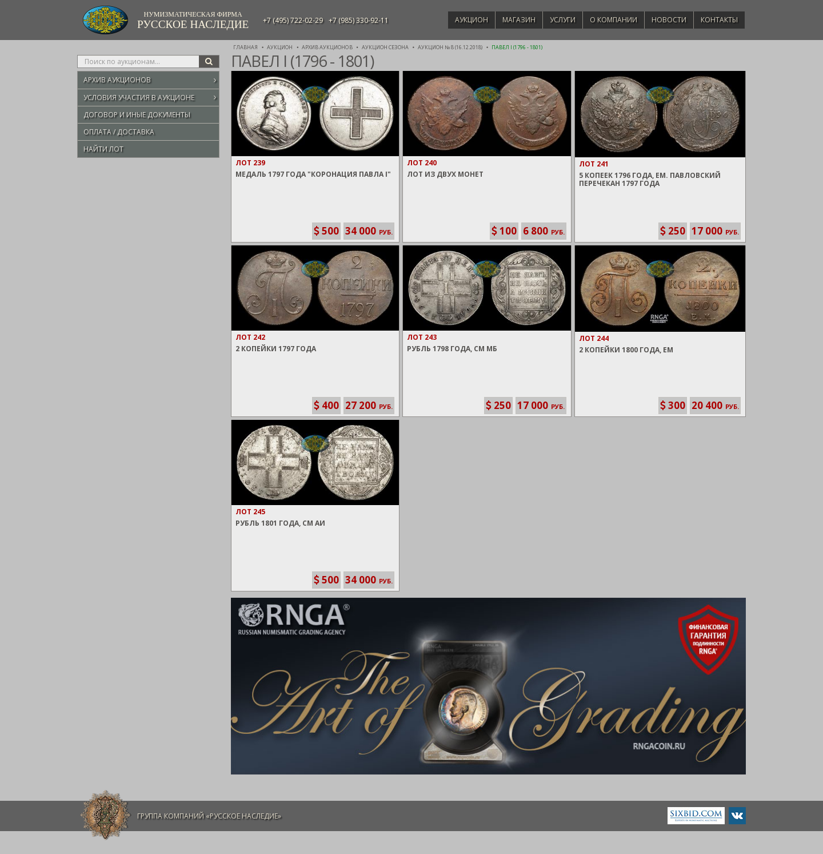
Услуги (552, 20)
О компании (605, 20)
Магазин (505, 20)
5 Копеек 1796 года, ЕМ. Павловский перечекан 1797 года (650, 179)
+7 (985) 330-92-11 (359, 20)
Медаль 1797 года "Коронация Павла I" (313, 174)
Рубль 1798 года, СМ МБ (452, 348)
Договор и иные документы (136, 115)
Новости (664, 20)
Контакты (717, 20)
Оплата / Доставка (118, 132)
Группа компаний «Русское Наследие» (209, 816)
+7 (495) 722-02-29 (293, 20)
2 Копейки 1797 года (275, 348)
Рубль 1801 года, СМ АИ (280, 523)
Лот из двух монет (445, 174)
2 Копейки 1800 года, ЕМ (626, 350)
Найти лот (103, 149)
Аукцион (455, 20)
